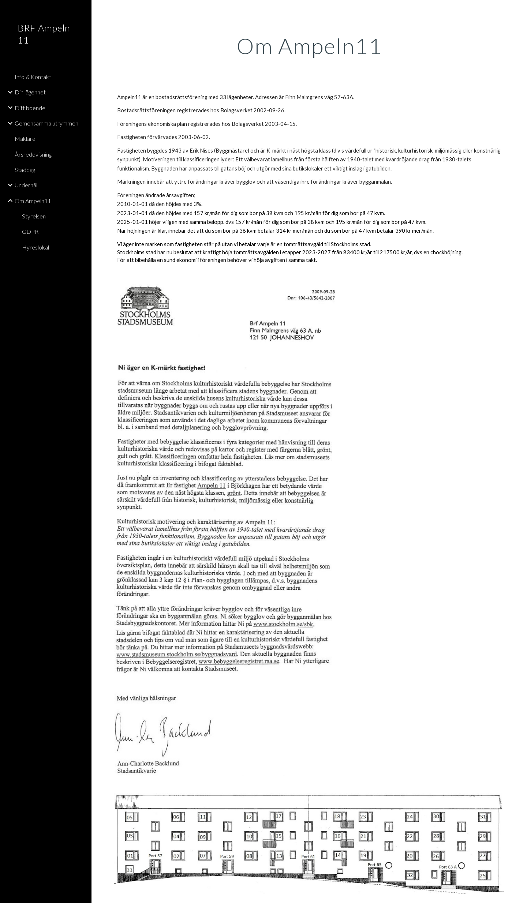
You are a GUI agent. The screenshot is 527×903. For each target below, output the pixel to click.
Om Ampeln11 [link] (33, 200)
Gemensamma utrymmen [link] (46, 123)
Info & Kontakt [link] (33, 76)
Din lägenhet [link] (30, 92)
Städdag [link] (25, 169)
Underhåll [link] (26, 184)
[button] (518, 10)
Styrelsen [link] (34, 216)
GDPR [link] (30, 231)
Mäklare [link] (25, 138)
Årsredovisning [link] (33, 154)
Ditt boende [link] (30, 107)
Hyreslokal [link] (35, 247)
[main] (309, 46)
